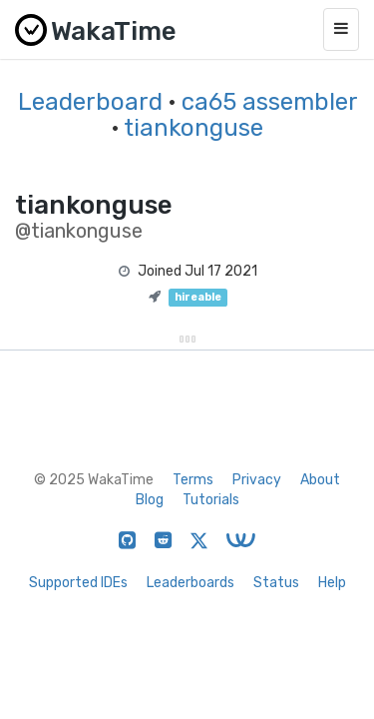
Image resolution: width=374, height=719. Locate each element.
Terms (193, 479)
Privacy (256, 479)
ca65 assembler (269, 102)
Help (332, 582)
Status (276, 582)
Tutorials (211, 499)
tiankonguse (193, 128)
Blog (150, 499)
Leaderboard (90, 102)
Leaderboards (190, 582)
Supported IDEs (78, 582)
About (320, 479)
